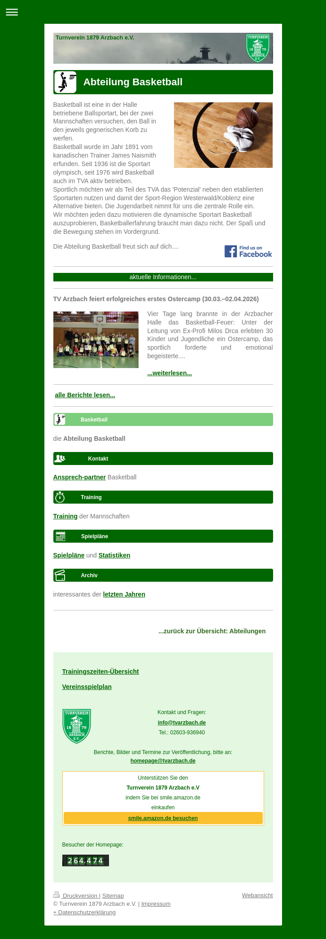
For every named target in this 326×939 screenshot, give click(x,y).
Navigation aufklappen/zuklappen (163, 12)
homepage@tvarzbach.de (163, 761)
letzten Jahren (124, 594)
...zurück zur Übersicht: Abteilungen (211, 631)
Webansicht (257, 895)
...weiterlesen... (170, 373)
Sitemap (113, 895)
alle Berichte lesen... (85, 395)
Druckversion (76, 895)
